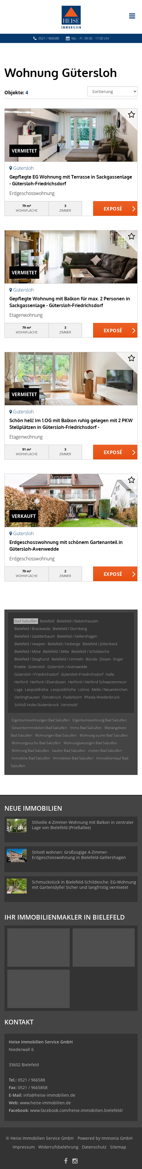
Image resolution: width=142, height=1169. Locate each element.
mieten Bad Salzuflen (105, 750)
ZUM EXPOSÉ (115, 208)
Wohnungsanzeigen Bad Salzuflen (90, 742)
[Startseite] (71, 16)
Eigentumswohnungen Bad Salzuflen (41, 720)
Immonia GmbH (117, 1138)
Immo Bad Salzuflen (86, 727)
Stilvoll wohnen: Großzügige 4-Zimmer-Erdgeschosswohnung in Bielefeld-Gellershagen (79, 854)
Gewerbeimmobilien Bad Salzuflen (39, 727)
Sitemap (118, 1147)
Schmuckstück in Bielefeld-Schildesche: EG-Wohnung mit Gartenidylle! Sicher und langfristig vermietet (84, 884)
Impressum (24, 1147)
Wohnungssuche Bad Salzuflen (36, 742)
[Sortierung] (112, 91)
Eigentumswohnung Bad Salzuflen (99, 720)
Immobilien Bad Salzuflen (73, 758)
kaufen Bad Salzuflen (68, 750)
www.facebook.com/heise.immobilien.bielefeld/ (76, 1110)
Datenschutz (94, 1147)
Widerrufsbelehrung (58, 1147)
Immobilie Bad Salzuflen (31, 758)
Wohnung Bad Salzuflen (30, 750)
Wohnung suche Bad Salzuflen (104, 735)
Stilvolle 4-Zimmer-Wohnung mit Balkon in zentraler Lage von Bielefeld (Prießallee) (83, 824)
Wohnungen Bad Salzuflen (56, 735)
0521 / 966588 (48, 38)
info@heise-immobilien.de (48, 1095)
